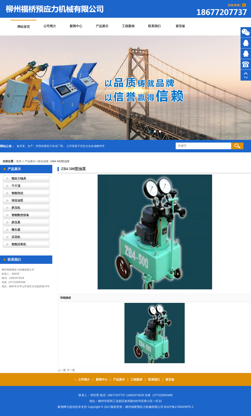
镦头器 (16, 229)
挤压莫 (16, 222)
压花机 (16, 237)
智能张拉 (17, 193)
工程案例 (128, 26)
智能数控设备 (20, 215)
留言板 (180, 26)
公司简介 (50, 26)
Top (246, 75)
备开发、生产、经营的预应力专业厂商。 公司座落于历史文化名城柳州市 (61, 146)
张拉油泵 (43, 161)
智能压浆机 (19, 244)
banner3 (125, 87)
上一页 (62, 370)
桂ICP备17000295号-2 (178, 406)
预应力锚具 (19, 178)
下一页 (71, 370)
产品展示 (102, 26)
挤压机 (16, 207)
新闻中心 (76, 26)
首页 (19, 161)
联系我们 (154, 26)
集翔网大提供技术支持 (73, 406)
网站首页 (23, 26)
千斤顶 (16, 185)
